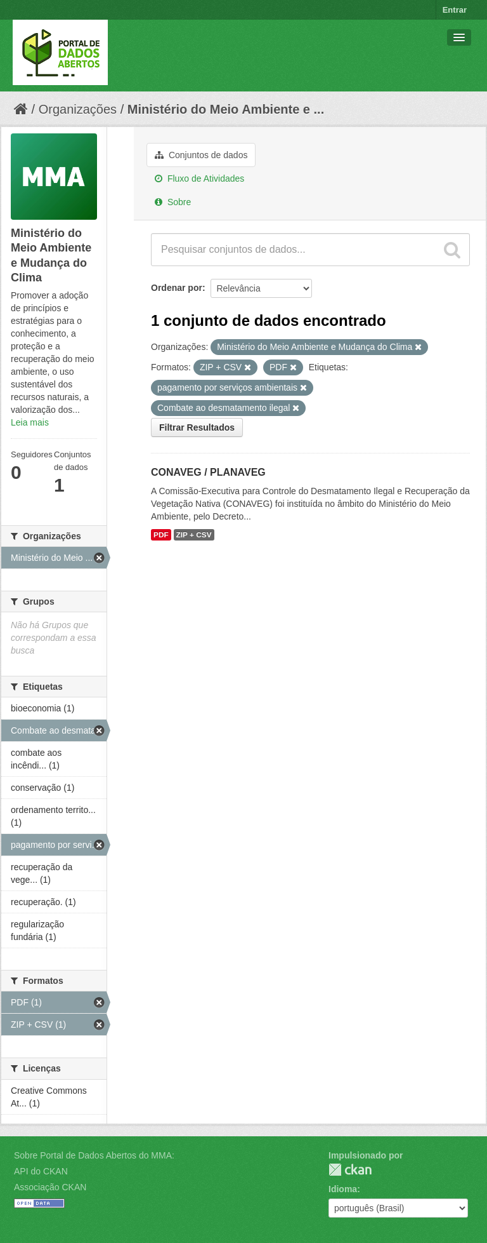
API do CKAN (41, 1171)
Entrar (455, 10)
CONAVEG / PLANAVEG (208, 472)
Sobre (173, 202)
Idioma (342, 1189)
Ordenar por (176, 288)
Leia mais (30, 422)
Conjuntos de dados (201, 155)
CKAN (350, 1169)
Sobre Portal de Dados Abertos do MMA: (94, 1155)
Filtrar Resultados (197, 427)
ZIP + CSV (194, 534)
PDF (161, 534)
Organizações (78, 109)
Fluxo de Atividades (199, 178)
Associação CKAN (50, 1187)
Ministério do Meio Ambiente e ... (225, 109)
